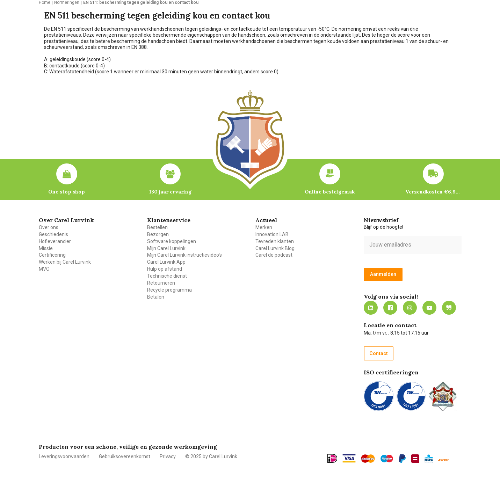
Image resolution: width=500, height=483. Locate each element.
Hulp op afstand (164, 269)
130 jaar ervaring (170, 192)
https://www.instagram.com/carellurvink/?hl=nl (410, 308)
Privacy (168, 456)
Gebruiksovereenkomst (124, 456)
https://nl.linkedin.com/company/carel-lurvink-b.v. (371, 308)
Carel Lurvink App (166, 262)
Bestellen (157, 227)
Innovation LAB (272, 234)
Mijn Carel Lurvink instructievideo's (184, 255)
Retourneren (161, 283)
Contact (378, 353)
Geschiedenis (53, 234)
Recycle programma (169, 290)
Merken (263, 227)
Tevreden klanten (274, 241)
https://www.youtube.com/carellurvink (429, 308)
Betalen (155, 297)
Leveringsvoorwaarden (64, 456)
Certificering (52, 255)
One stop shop (66, 192)
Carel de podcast (273, 255)
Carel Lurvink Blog (275, 248)
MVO (44, 269)
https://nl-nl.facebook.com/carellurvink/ (390, 308)
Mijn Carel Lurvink (166, 248)
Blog (449, 308)
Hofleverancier (55, 241)
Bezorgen (158, 234)
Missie (46, 248)
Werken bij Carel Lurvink (65, 262)
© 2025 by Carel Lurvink (211, 456)
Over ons (48, 227)
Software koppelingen (171, 241)
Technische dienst (167, 276)
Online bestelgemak (330, 192)
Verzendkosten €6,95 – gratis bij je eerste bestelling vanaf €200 (433, 192)
